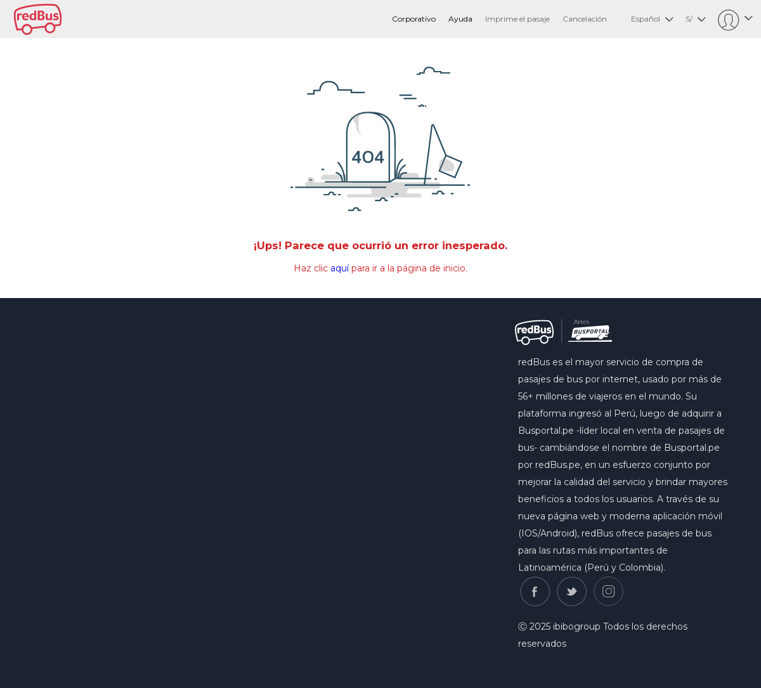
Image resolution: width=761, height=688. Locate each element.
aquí (339, 268)
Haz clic (312, 268)
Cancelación (585, 18)
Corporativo (414, 18)
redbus (38, 19)
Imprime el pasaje (517, 18)
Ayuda (460, 18)
